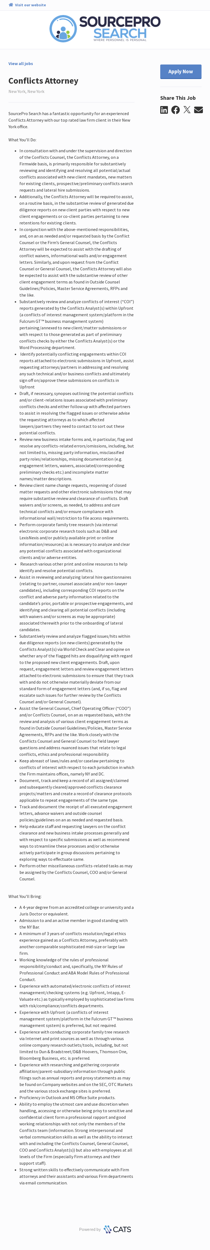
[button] (165, 110)
